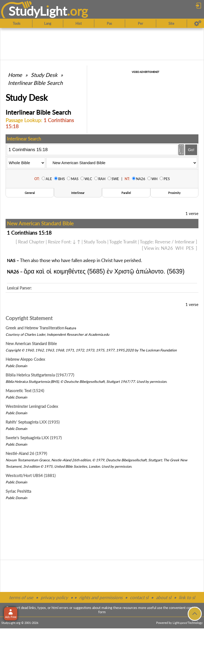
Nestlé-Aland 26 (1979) (26, 453)
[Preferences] (197, 23)
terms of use (21, 597)
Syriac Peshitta (18, 491)
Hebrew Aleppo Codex (25, 359)
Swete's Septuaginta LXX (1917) (34, 437)
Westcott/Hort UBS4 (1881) (31, 475)
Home (15, 75)
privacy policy (54, 597)
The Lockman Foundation (158, 350)
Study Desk (44, 75)
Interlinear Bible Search (35, 83)
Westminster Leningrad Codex (32, 406)
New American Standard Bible (31, 343)
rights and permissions (100, 597)
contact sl (139, 597)
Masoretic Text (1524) (25, 390)
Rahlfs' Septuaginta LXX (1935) (33, 422)
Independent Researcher (65, 334)
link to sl (187, 597)
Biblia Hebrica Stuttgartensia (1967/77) (40, 374)
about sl (163, 597)
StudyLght (37, 10)
